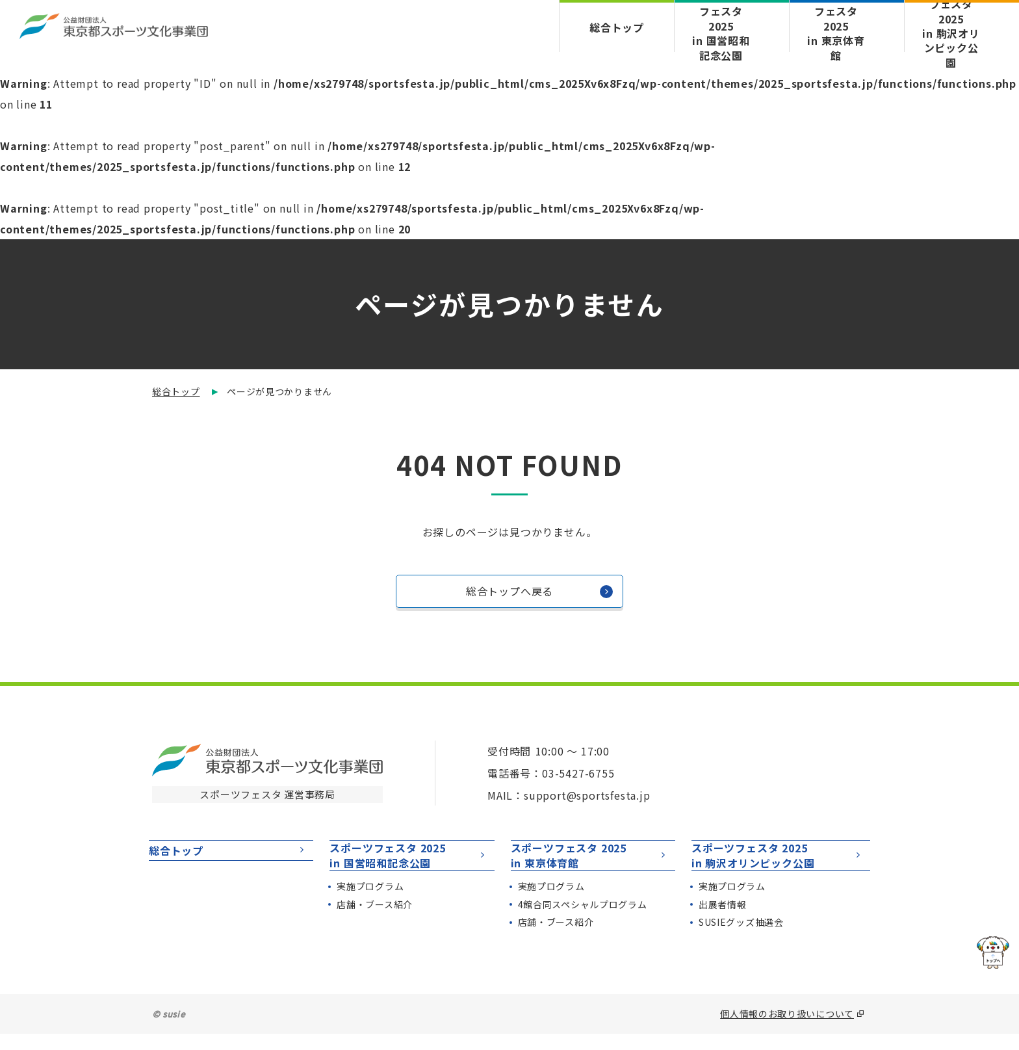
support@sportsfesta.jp (587, 795)
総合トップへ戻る (539, 595)
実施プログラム (370, 902)
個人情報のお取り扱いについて (787, 1029)
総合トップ (617, 27)
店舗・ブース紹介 (375, 920)
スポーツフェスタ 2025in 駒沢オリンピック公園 (777, 863)
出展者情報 (723, 920)
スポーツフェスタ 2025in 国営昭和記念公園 (408, 863)
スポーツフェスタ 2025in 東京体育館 (589, 863)
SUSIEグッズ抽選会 (741, 938)
